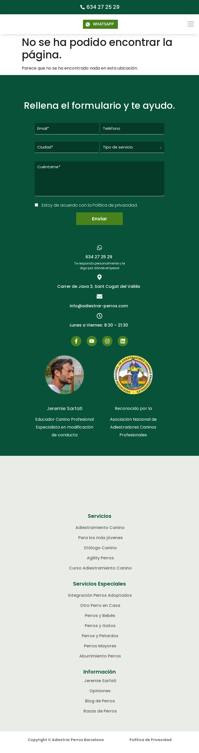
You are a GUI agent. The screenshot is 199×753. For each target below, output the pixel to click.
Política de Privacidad (151, 744)
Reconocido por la (133, 413)
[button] (181, 24)
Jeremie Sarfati (64, 413)
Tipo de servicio (118, 147)
